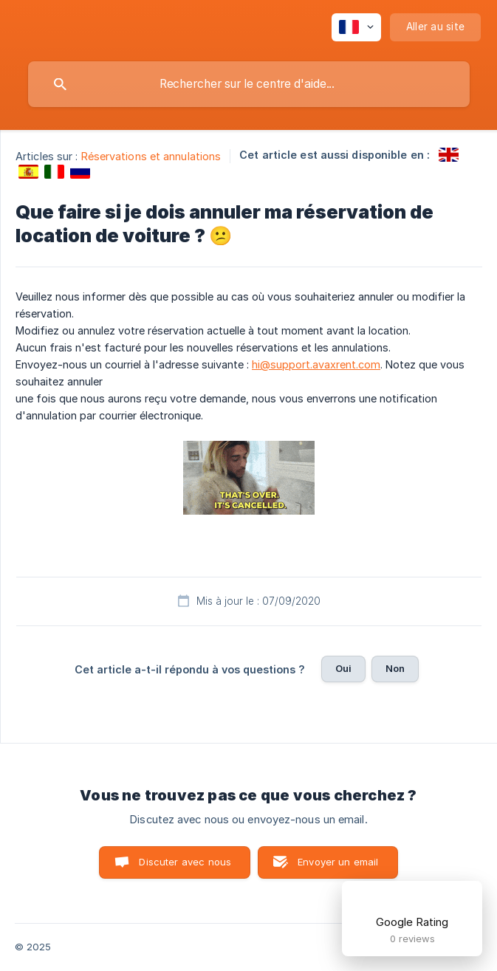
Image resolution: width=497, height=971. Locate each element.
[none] (356, 27)
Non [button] (395, 668)
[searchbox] (249, 84)
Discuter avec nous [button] (185, 862)
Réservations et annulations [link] (151, 156)
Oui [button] (343, 668)
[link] (449, 155)
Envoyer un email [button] (338, 862)
